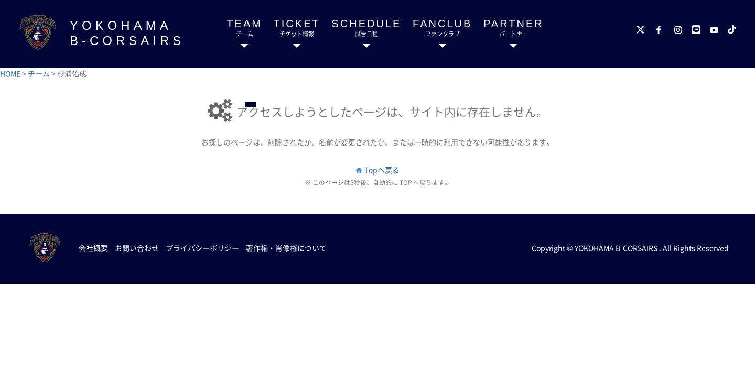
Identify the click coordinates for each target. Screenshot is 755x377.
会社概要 (93, 247)
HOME (11, 73)
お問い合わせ (137, 247)
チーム (39, 73)
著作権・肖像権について (286, 247)
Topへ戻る (382, 169)
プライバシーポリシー (202, 247)
